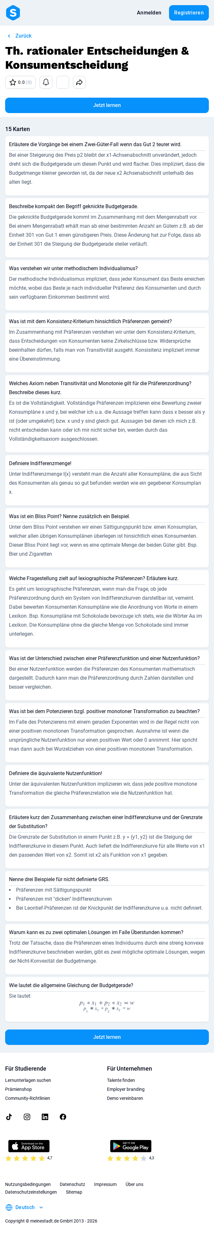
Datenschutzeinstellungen (31, 1192)
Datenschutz (72, 1184)
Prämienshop (18, 1089)
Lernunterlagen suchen (28, 1080)
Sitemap (74, 1192)
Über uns (134, 1184)
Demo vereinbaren (125, 1098)
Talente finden (121, 1080)
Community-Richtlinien (27, 1098)
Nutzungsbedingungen (28, 1184)
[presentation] (107, 1006)
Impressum (105, 1184)
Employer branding (126, 1089)
